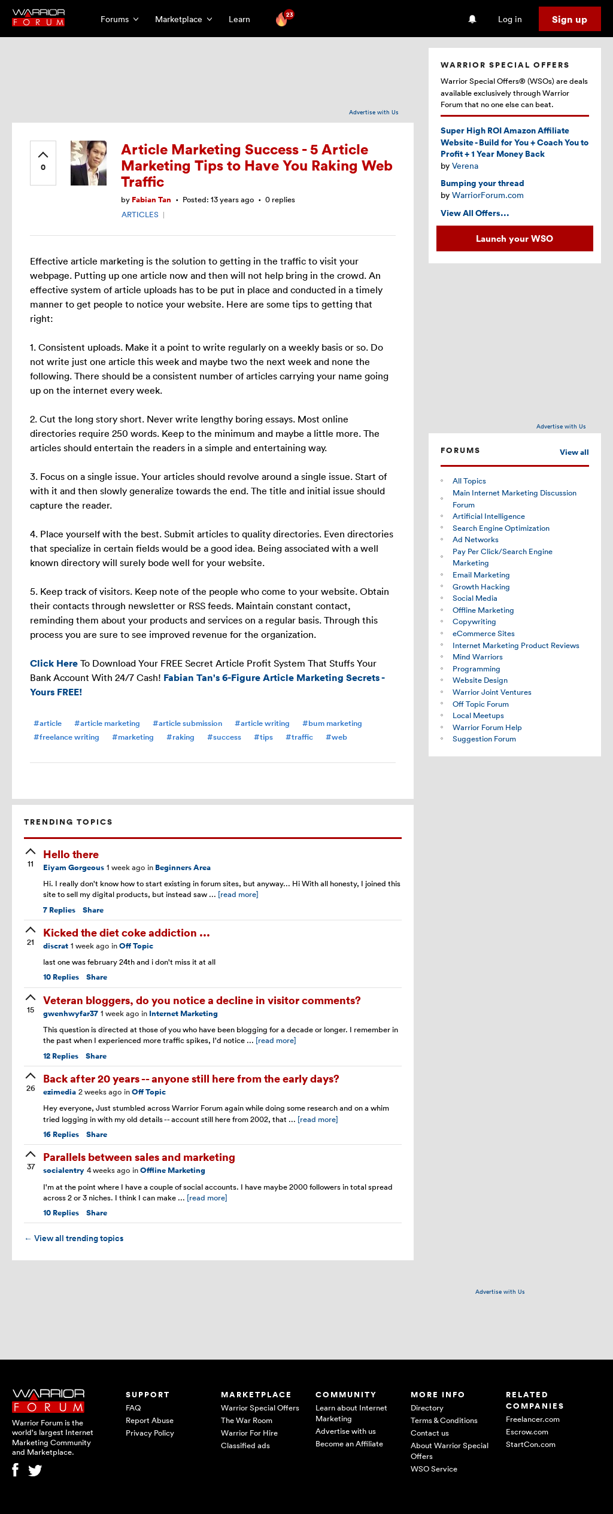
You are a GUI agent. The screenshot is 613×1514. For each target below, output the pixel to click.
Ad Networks (476, 539)
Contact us (430, 1432)
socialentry (63, 1170)
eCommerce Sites (484, 633)
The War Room (246, 1420)
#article (48, 723)
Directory (427, 1407)
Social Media (475, 597)
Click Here (54, 663)
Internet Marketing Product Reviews (516, 645)
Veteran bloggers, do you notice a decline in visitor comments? (202, 999)
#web (336, 736)
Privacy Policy (150, 1432)
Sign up (569, 19)
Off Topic (136, 945)
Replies (59, 910)
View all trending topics (73, 1238)
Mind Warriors (478, 656)
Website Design (480, 679)
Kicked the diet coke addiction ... (126, 932)
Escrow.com (527, 1431)
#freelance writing (66, 736)
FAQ (133, 1407)
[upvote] (43, 162)
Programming (476, 668)
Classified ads (245, 1445)
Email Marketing (481, 574)
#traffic (299, 736)
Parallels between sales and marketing (139, 1156)
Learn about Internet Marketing (351, 1413)
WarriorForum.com (488, 194)
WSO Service (434, 1468)
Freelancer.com (533, 1418)
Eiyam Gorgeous (73, 867)
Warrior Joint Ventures (492, 691)
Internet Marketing (183, 1013)
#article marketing (107, 723)
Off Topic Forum (481, 703)
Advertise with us (345, 1430)
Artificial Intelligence (489, 515)
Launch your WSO (514, 238)
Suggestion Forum (484, 738)
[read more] (238, 894)
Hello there (71, 853)
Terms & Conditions (444, 1420)
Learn (243, 19)
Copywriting (474, 621)
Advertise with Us (374, 112)
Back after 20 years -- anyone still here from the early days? (191, 1078)
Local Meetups (478, 715)
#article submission (187, 723)
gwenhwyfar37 (70, 1013)
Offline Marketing (172, 1170)
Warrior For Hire (249, 1432)
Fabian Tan (151, 199)
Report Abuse (150, 1420)
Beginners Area (183, 867)
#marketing (133, 736)
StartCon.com (531, 1444)
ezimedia (59, 1092)
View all (574, 452)
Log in (510, 19)
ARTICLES (140, 214)
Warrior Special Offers (260, 1407)
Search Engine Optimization (501, 527)
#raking (180, 736)
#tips (263, 736)
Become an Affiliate (349, 1443)
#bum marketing (332, 723)
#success (224, 736)
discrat (55, 945)
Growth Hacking (481, 586)
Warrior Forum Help (487, 727)
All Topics (469, 480)
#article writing (262, 723)
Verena (465, 165)
